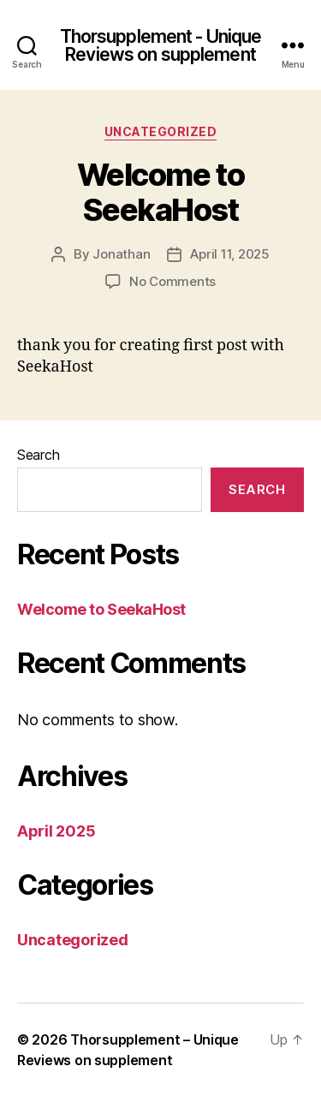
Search (38, 454)
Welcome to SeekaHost (160, 192)
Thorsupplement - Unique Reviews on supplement (161, 45)
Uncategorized (160, 131)
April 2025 (56, 831)
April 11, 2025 (229, 254)
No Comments (172, 281)
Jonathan (121, 254)
